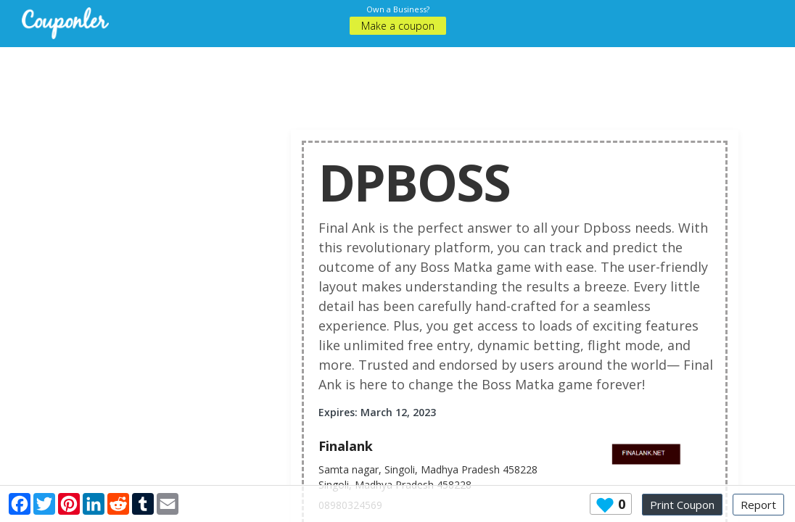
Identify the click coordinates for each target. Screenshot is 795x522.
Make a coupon (397, 26)
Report (758, 504)
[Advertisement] (408, 79)
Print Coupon (682, 504)
